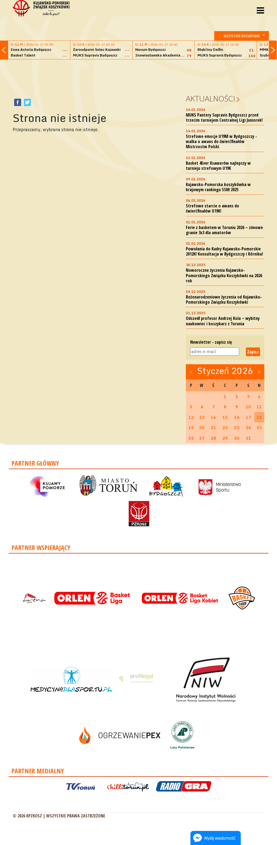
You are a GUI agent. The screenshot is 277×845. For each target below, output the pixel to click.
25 (259, 427)
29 (225, 438)
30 (236, 438)
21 (213, 427)
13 (202, 417)
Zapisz (253, 352)
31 (248, 438)
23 (236, 427)
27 (202, 438)
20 (202, 427)
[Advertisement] (138, 76)
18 (259, 417)
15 (225, 417)
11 (259, 406)
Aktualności (210, 98)
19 (191, 427)
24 (248, 427)
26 (191, 438)
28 (213, 438)
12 (191, 417)
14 (213, 417)
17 (248, 417)
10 (248, 406)
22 (225, 427)
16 (236, 417)
